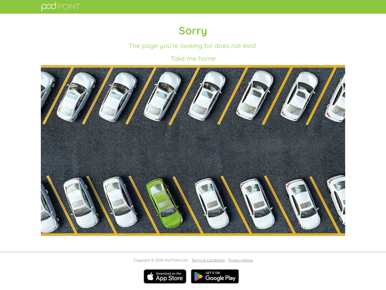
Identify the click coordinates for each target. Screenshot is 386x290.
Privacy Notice (241, 260)
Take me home (193, 58)
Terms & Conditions (208, 260)
